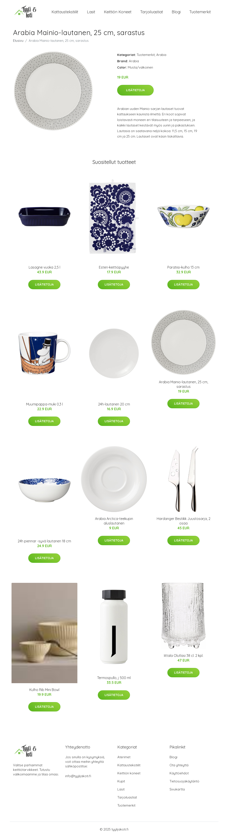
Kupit (121, 783)
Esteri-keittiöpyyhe (114, 269)
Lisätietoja (135, 92)
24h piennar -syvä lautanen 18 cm (44, 543)
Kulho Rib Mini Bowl (44, 692)
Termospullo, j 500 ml (114, 680)
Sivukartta (177, 791)
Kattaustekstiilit (65, 12)
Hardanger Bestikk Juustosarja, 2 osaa (183, 523)
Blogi (176, 12)
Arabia (161, 57)
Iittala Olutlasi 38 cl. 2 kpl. (183, 658)
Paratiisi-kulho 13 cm (183, 269)
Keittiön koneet (117, 12)
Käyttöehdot (179, 775)
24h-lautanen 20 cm (114, 406)
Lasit (91, 12)
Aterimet (123, 759)
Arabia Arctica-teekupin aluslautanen (114, 523)
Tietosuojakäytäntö (184, 783)
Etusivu (18, 43)
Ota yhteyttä (179, 767)
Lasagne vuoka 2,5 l (44, 269)
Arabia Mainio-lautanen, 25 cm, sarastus (183, 386)
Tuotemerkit (200, 12)
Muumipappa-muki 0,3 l (44, 406)
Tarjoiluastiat (151, 12)
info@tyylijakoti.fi (78, 778)
